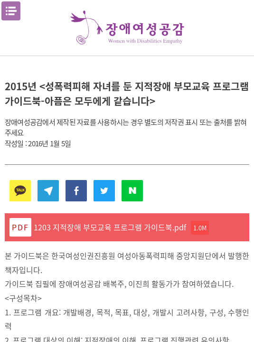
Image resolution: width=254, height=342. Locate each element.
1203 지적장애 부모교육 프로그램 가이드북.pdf (121, 228)
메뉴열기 (10, 10)
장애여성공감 (127, 28)
